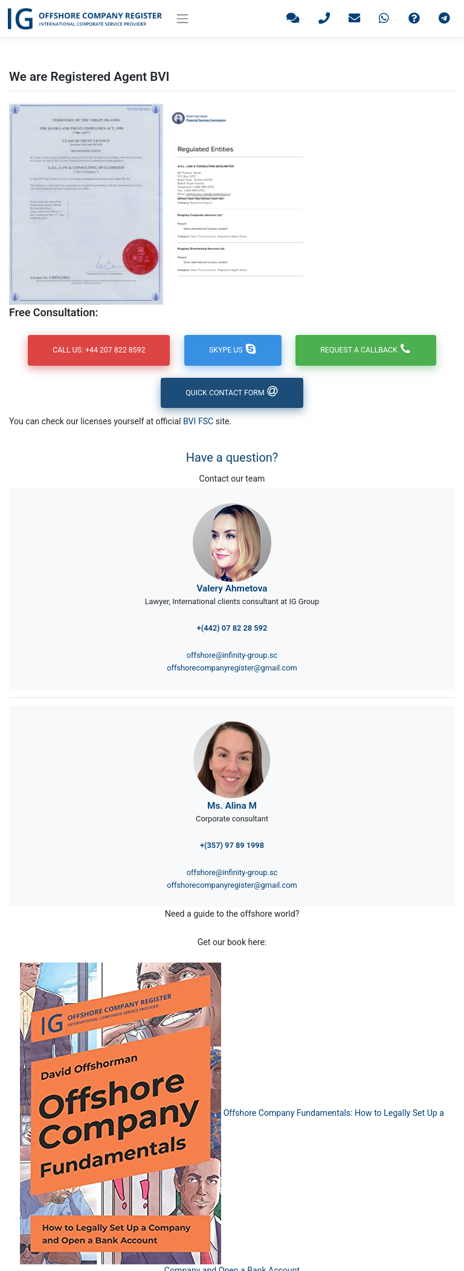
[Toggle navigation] (183, 19)
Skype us (232, 350)
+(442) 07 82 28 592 (232, 628)
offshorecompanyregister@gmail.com (232, 668)
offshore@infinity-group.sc (232, 655)
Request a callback (368, 350)
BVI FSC (198, 422)
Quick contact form (232, 393)
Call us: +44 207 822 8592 (97, 350)
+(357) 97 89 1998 (232, 845)
